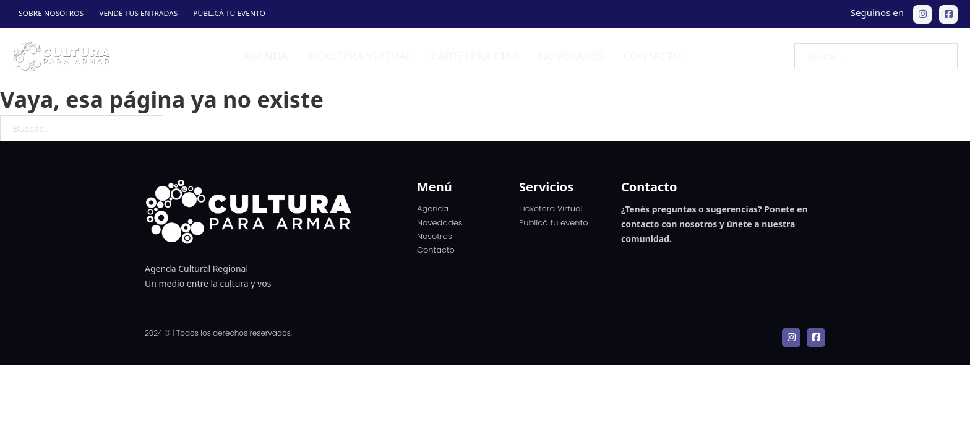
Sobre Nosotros (51, 13)
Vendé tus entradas (138, 13)
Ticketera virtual (359, 55)
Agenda (265, 55)
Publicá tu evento (229, 13)
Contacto (652, 55)
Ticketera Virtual (551, 208)
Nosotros (434, 236)
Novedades (571, 55)
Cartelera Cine (475, 55)
